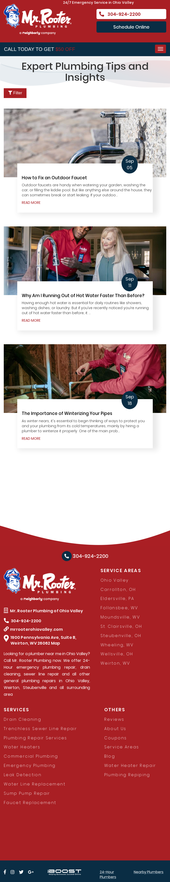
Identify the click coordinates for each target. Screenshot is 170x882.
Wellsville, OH (116, 654)
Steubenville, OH (121, 636)
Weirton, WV (115, 663)
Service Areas (121, 747)
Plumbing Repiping (127, 775)
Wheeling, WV (117, 645)
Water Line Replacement (35, 784)
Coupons (115, 738)
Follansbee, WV (119, 608)
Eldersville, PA (117, 598)
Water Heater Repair (130, 765)
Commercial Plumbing (31, 756)
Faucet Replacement (30, 803)
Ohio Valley (114, 580)
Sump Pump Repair (27, 793)
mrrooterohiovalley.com (33, 629)
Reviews (114, 719)
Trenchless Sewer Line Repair (40, 729)
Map (55, 643)
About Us (115, 729)
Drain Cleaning (22, 719)
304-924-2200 (119, 14)
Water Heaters (22, 747)
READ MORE (31, 202)
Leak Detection (23, 775)
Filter (15, 93)
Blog (109, 756)
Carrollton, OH (118, 589)
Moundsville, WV (120, 617)
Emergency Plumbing (30, 765)
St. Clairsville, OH (121, 626)
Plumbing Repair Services (35, 738)
